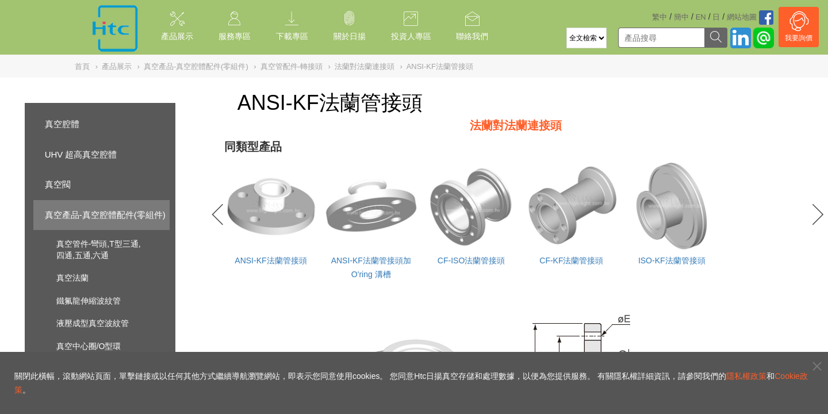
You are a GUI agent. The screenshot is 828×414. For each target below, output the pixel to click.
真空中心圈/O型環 (88, 346)
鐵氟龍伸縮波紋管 (88, 300)
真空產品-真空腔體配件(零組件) (105, 215)
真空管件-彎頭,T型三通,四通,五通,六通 (98, 249)
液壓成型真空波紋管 (92, 323)
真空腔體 (62, 124)
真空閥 (58, 184)
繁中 (659, 17)
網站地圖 (742, 17)
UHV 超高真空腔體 (81, 154)
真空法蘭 (72, 277)
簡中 (681, 17)
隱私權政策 (746, 376)
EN (701, 17)
